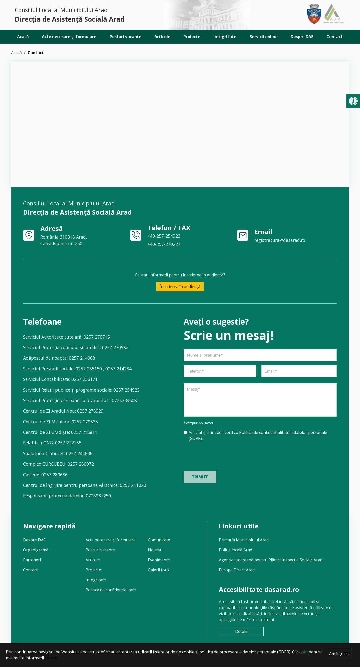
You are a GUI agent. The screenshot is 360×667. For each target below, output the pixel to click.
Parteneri (32, 560)
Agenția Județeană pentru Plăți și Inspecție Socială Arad (270, 560)
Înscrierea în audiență (180, 286)
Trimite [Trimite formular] (200, 477)
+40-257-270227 (164, 244)
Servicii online (264, 36)
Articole (162, 36)
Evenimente (159, 560)
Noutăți (155, 550)
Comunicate (159, 540)
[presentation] (222, 455)
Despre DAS (302, 36)
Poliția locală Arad (235, 550)
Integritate (225, 36)
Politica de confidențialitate (111, 590)
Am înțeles (339, 653)
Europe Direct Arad (237, 570)
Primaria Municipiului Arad (244, 540)
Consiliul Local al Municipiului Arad (95, 15)
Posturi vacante (126, 36)
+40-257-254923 (164, 236)
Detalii (241, 631)
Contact (334, 36)
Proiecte (192, 36)
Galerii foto (158, 570)
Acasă (23, 36)
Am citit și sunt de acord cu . (258, 435)
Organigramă (35, 550)
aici (305, 652)
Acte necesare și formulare (69, 36)
